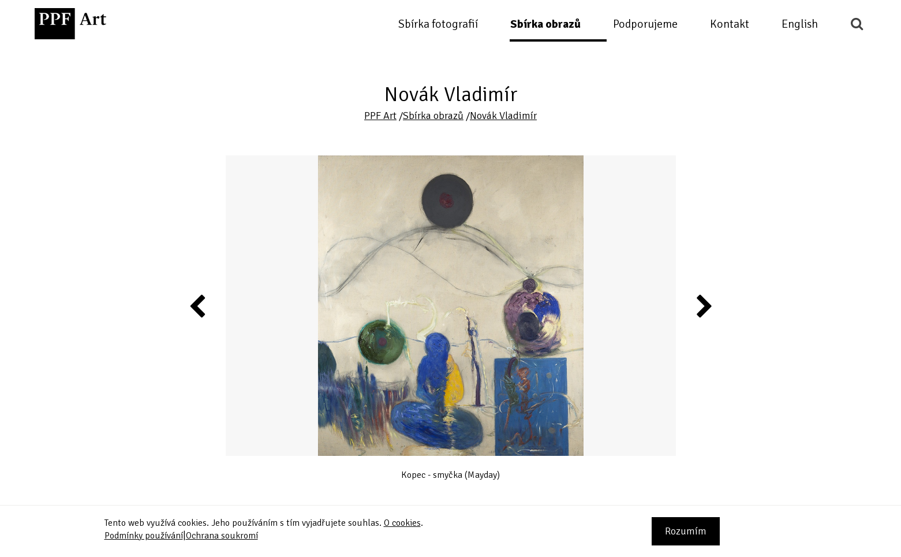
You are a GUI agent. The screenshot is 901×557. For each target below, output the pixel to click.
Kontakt (729, 24)
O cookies (402, 523)
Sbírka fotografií (438, 24)
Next (703, 305)
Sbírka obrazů (545, 24)
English (800, 24)
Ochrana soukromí (222, 535)
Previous (198, 305)
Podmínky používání (143, 535)
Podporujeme (645, 24)
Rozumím (685, 531)
